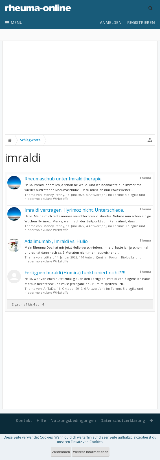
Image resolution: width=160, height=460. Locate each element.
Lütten (48, 257)
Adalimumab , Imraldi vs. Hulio (56, 241)
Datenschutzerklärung (122, 420)
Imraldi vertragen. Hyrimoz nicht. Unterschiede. (74, 210)
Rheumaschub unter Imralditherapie (63, 179)
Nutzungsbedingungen (73, 420)
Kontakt (24, 420)
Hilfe (41, 420)
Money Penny (53, 195)
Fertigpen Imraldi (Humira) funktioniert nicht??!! (75, 272)
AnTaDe (49, 288)
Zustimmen (61, 452)
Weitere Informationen (90, 452)
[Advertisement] (80, 92)
